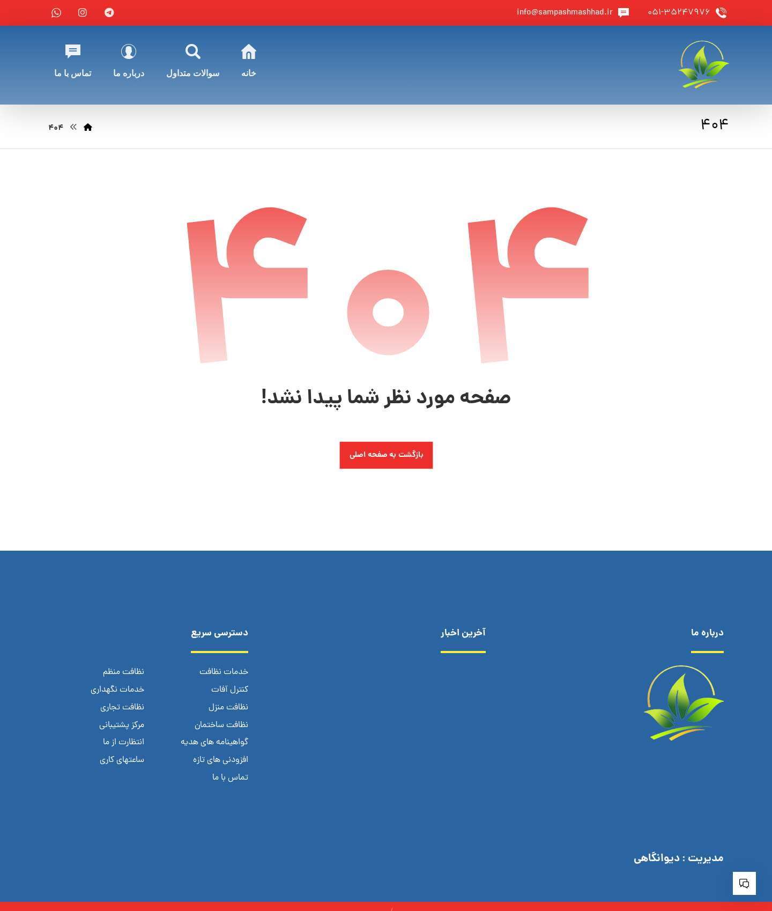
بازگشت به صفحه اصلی (386, 455)
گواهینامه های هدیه (214, 741)
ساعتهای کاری (122, 758)
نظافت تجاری (122, 707)
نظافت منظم (123, 672)
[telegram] (109, 13)
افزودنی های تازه (220, 758)
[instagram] (82, 13)
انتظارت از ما (123, 741)
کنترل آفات (229, 690)
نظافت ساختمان (221, 724)
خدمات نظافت (223, 672)
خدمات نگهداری (117, 690)
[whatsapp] (56, 13)
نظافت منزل (228, 707)
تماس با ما (230, 775)
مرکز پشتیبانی (121, 724)
